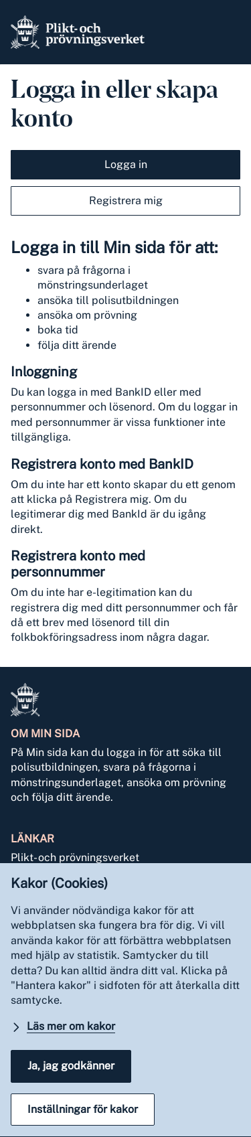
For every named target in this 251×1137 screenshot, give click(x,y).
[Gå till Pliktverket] (78, 32)
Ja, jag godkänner (70, 1065)
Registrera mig (126, 200)
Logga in (125, 164)
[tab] (125, 161)
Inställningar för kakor (82, 1109)
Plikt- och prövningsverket (75, 857)
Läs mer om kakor (71, 1026)
